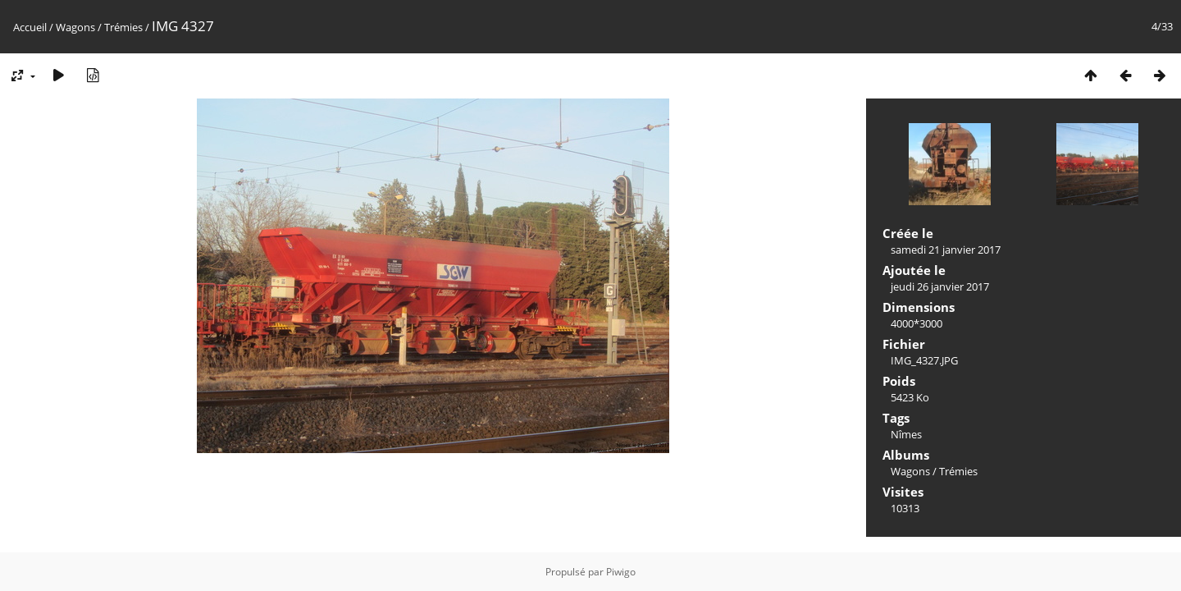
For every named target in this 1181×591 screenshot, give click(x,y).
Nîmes (906, 434)
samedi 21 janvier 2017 (946, 249)
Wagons (75, 27)
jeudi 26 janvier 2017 (940, 286)
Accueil (30, 27)
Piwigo (621, 572)
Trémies (123, 27)
